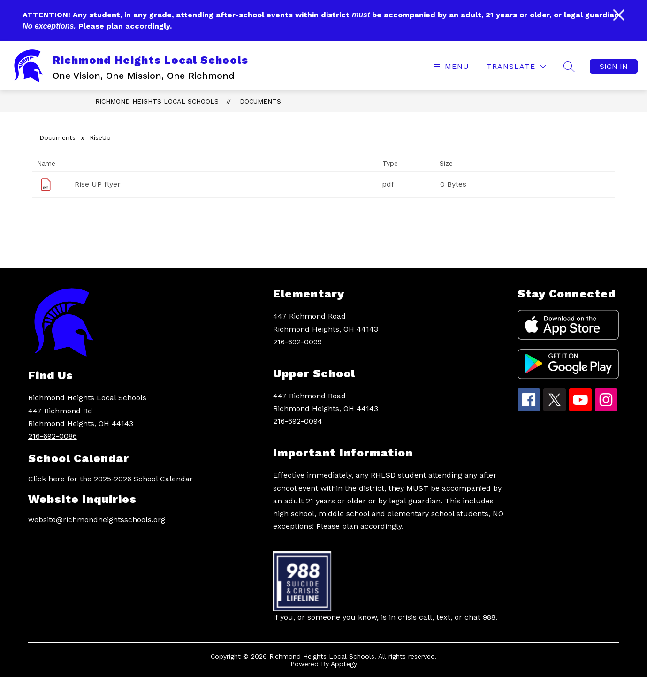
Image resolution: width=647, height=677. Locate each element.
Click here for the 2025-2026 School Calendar (110, 478)
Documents (260, 101)
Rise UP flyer (98, 184)
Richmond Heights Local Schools (157, 101)
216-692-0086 (52, 436)
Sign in (614, 66)
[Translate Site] (516, 66)
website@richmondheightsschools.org (96, 519)
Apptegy (344, 664)
